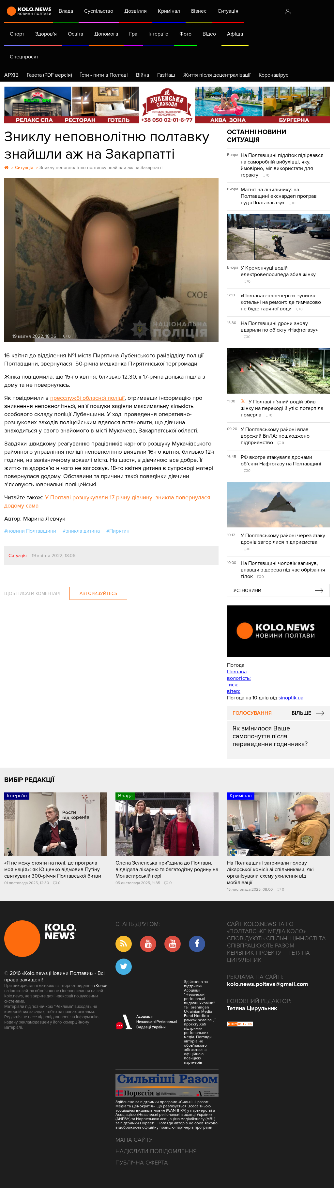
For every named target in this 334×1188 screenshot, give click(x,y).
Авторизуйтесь (98, 593)
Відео (209, 34)
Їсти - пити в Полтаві (104, 75)
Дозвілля (135, 11)
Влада (66, 11)
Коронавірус (273, 75)
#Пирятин (117, 531)
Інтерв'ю (158, 34)
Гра (133, 34)
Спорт (17, 34)
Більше (301, 713)
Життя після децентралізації (216, 75)
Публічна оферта (141, 1162)
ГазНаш (166, 75)
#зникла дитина (81, 531)
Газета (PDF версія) (49, 75)
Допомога (106, 34)
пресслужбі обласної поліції (87, 397)
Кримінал (169, 11)
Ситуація (228, 11)
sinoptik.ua (291, 698)
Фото (185, 34)
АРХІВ (11, 75)
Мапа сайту (134, 1139)
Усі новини (247, 590)
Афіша (235, 34)
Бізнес (198, 11)
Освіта (75, 34)
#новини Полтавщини (30, 531)
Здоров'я (46, 34)
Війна (142, 75)
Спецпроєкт (24, 57)
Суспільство (98, 11)
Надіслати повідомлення (156, 1151)
